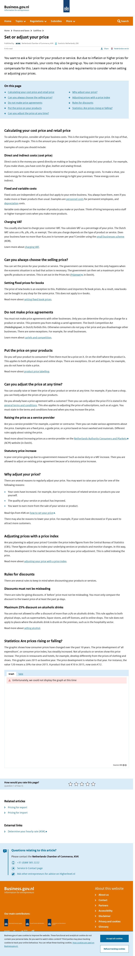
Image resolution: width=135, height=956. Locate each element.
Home (7, 30)
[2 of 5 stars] (77, 784)
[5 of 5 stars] (94, 784)
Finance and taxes (21, 30)
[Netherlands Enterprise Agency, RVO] (13, 922)
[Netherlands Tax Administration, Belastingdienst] (35, 922)
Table (20, 674)
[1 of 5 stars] (71, 784)
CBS (120, 765)
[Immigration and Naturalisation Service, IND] (57, 922)
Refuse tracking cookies (114, 949)
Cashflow (37, 30)
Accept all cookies (114, 938)
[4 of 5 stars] (88, 784)
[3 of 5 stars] (82, 784)
